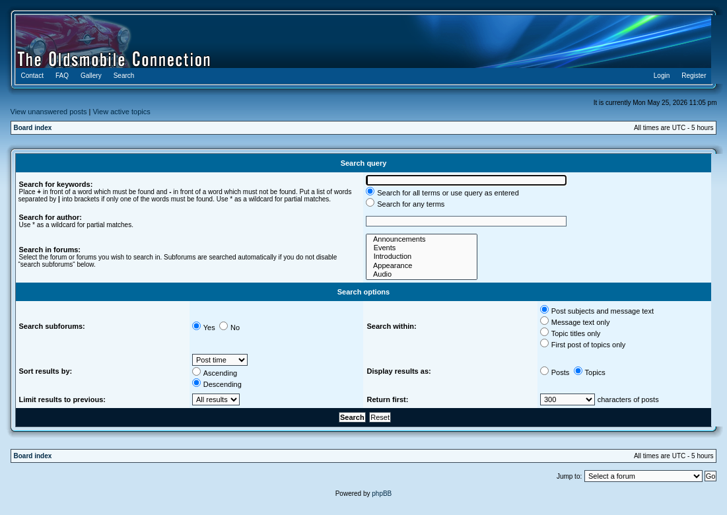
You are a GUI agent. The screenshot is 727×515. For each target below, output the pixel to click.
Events (421, 248)
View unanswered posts (49, 112)
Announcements (421, 239)
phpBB (382, 493)
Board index (33, 127)
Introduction (421, 256)
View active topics (121, 112)
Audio (421, 274)
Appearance (421, 265)
